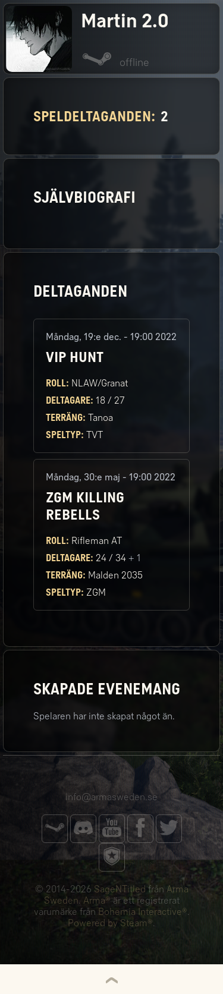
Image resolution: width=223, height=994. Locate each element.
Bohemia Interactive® (142, 911)
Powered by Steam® (110, 923)
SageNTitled (120, 889)
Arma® (97, 900)
